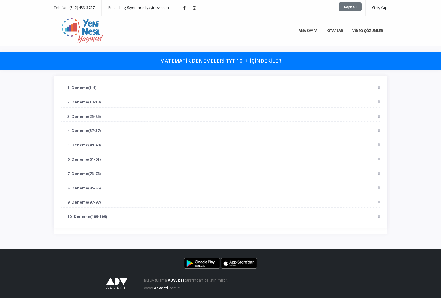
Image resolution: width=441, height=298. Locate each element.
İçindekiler (265, 60)
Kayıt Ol (350, 6)
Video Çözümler (367, 30)
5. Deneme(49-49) (84, 145)
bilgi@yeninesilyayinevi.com (144, 7)
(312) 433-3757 (82, 7)
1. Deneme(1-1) (81, 87)
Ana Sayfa (308, 30)
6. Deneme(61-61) (84, 159)
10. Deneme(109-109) (87, 216)
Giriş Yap (379, 7)
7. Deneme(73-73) (84, 173)
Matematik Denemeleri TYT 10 (201, 60)
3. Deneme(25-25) (84, 116)
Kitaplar (334, 30)
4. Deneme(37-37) (84, 130)
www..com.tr (162, 288)
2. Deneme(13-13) (84, 102)
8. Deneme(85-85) (84, 188)
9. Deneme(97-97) (84, 202)
